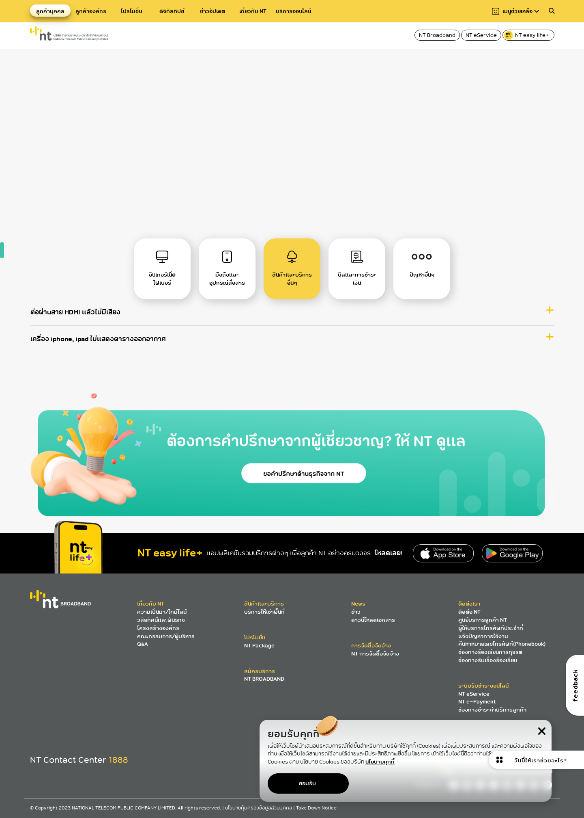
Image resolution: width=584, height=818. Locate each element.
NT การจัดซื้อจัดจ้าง (375, 653)
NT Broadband (437, 35)
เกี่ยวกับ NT (252, 11)
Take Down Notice (316, 808)
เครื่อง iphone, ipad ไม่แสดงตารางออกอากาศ (98, 347)
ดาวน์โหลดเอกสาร (373, 620)
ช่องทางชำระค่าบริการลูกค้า (492, 709)
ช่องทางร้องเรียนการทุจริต (490, 652)
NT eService (481, 35)
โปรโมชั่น (131, 11)
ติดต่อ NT (469, 612)
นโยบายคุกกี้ (380, 761)
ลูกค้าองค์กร (90, 11)
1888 (118, 760)
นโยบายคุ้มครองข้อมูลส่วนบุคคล (259, 808)
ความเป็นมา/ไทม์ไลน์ (162, 612)
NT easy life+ (527, 35)
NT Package (259, 645)
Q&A (142, 644)
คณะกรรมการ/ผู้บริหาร (166, 636)
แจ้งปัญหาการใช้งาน (483, 636)
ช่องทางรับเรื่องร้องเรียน (487, 660)
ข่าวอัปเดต (212, 11)
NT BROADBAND (264, 679)
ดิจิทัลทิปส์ (172, 11)
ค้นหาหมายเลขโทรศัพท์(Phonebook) (502, 644)
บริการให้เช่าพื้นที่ (264, 612)
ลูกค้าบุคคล (50, 11)
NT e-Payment (477, 701)
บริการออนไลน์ (293, 11)
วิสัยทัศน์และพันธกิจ (161, 620)
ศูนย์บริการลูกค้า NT (482, 620)
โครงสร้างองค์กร (158, 628)
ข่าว (356, 612)
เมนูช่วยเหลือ (515, 11)
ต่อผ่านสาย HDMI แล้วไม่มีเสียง (75, 320)
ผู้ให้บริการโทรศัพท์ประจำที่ (490, 628)
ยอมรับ (307, 783)
